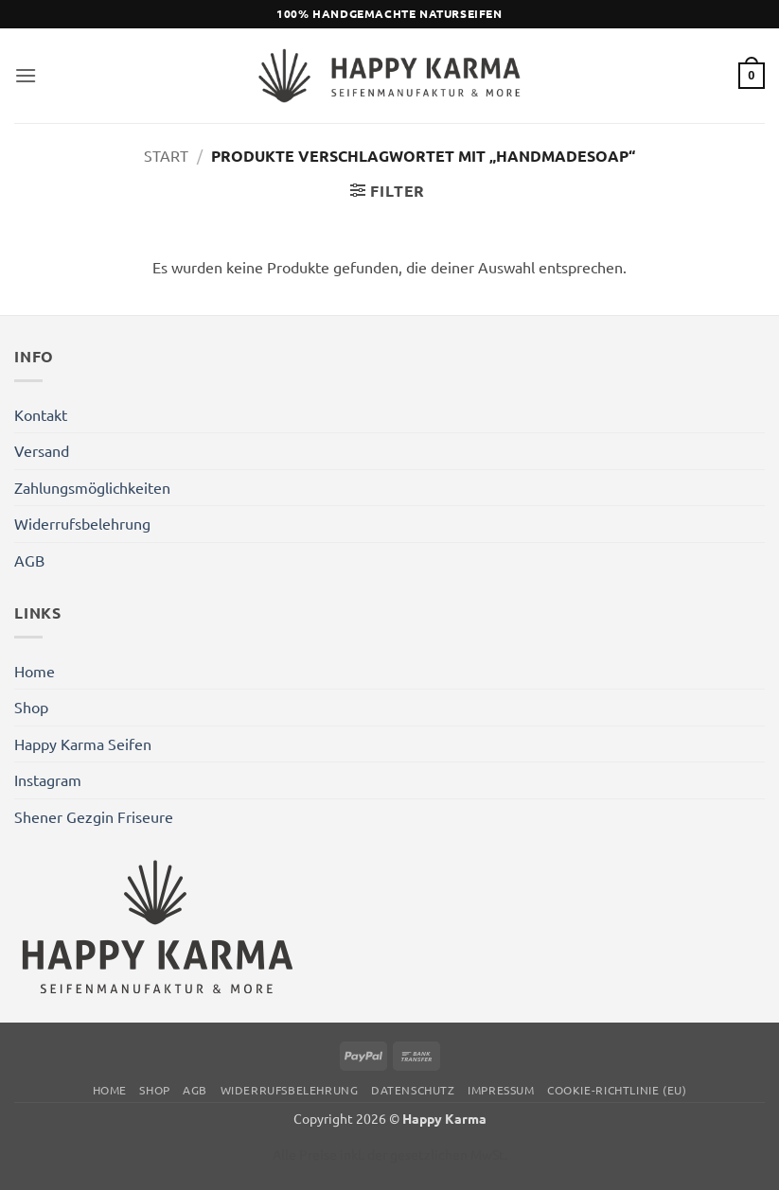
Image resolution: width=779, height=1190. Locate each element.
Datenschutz (413, 1089)
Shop (31, 706)
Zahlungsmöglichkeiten (92, 487)
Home (34, 670)
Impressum (501, 1089)
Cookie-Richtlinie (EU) (616, 1089)
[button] (25, 75)
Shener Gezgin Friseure (93, 816)
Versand (41, 450)
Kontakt (40, 414)
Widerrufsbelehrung (82, 523)
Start (166, 155)
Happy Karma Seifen (82, 743)
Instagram (47, 779)
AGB (29, 560)
